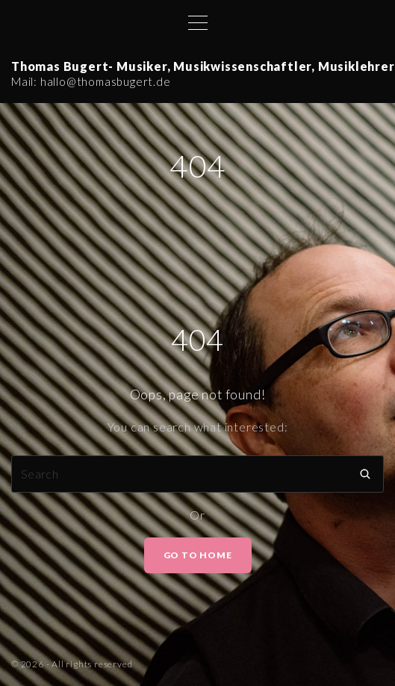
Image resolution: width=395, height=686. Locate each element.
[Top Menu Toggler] (197, 22)
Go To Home (198, 555)
